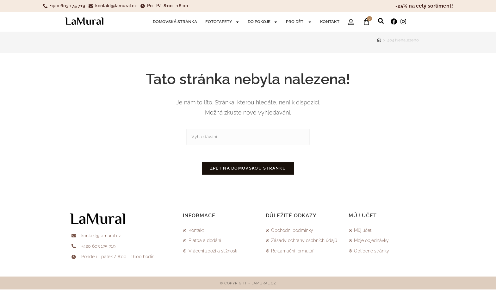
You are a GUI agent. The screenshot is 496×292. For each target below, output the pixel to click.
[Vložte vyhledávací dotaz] (248, 137)
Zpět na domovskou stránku (248, 171)
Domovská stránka (175, 21)
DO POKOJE (263, 22)
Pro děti (299, 22)
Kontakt (329, 21)
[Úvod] (379, 40)
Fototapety (222, 22)
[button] (381, 20)
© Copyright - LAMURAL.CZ (248, 286)
